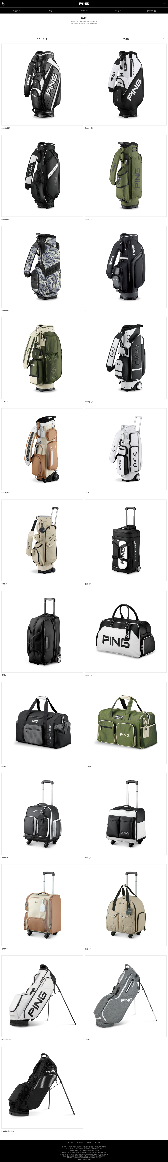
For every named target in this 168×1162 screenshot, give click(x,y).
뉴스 (89, 1142)
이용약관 (78, 1147)
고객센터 (117, 11)
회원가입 (80, 1142)
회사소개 (63, 1147)
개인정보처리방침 (88, 1147)
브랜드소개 (71, 1147)
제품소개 (17, 11)
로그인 (70, 1142)
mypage (3, 3)
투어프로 (84, 11)
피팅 (50, 11)
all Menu (164, 3)
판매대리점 (151, 11)
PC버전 (97, 1142)
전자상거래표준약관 (101, 1147)
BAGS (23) (42, 39)
